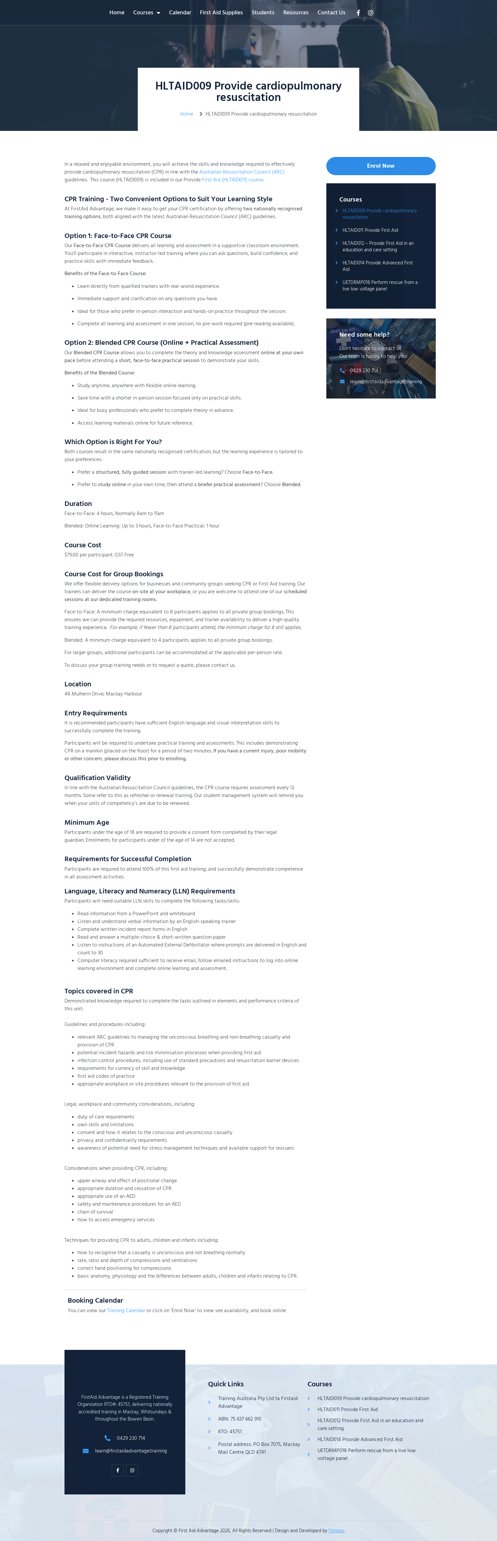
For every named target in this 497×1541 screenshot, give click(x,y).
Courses (204, 13)
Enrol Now (381, 166)
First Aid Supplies (279, 12)
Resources (353, 12)
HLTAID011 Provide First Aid (370, 230)
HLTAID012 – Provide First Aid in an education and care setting (378, 246)
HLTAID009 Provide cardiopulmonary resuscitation (380, 214)
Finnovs (336, 1530)
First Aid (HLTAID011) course (232, 179)
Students (320, 12)
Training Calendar (126, 1310)
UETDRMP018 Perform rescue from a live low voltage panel (380, 285)
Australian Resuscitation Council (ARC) (242, 171)
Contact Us (389, 12)
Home (174, 12)
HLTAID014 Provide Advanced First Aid (378, 266)
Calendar (238, 12)
